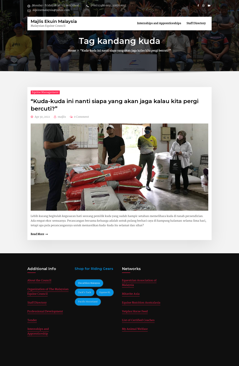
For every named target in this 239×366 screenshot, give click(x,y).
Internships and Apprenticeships (159, 23)
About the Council (39, 280)
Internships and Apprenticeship (38, 331)
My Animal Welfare (135, 329)
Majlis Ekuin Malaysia (54, 21)
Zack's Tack (84, 292)
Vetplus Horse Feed (135, 311)
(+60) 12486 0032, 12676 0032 (108, 5)
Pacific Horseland (87, 302)
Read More (37, 234)
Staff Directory (196, 23)
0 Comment (81, 117)
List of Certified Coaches (138, 320)
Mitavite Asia (131, 294)
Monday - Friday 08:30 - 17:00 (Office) (55, 5)
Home (72, 51)
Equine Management (45, 92)
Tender (32, 320)
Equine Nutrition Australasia (141, 303)
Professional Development (45, 311)
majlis (62, 117)
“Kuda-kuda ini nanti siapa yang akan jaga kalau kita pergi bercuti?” (125, 51)
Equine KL (104, 292)
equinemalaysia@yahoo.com (51, 10)
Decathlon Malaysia (89, 283)
